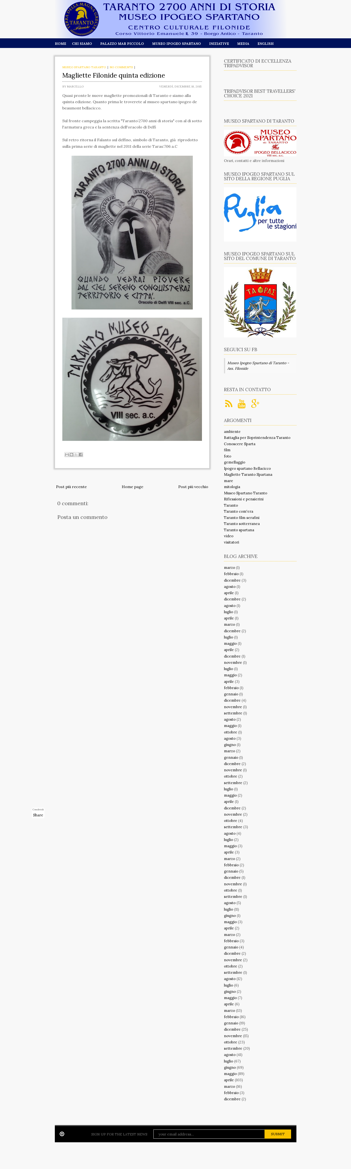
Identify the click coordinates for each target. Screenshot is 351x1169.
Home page (132, 486)
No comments (121, 67)
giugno (230, 744)
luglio (228, 612)
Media (243, 43)
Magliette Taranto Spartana (248, 474)
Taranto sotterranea (242, 523)
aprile (229, 593)
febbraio (231, 573)
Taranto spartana (239, 530)
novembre (233, 662)
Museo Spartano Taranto (84, 67)
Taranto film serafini (241, 517)
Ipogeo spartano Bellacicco (247, 468)
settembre (233, 713)
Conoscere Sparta (239, 444)
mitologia (232, 486)
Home (60, 43)
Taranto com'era (238, 511)
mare (228, 480)
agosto (230, 586)
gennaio (231, 694)
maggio (230, 643)
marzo (229, 567)
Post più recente (71, 486)
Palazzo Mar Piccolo (122, 43)
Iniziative (219, 43)
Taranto (231, 505)
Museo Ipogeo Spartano (176, 43)
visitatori (231, 542)
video (228, 536)
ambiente (232, 431)
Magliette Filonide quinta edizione (113, 75)
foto (227, 456)
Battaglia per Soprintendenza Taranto (257, 437)
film (227, 450)
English (266, 43)
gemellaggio (234, 462)
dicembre (232, 580)
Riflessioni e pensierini (244, 499)
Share (38, 815)
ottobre (230, 732)
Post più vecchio (193, 486)
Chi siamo (82, 43)
